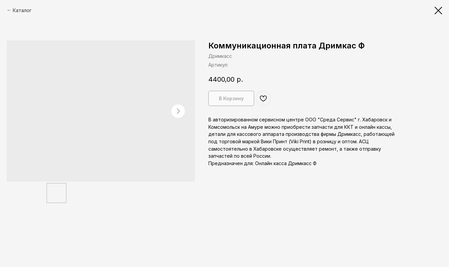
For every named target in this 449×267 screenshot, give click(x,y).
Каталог (22, 10)
